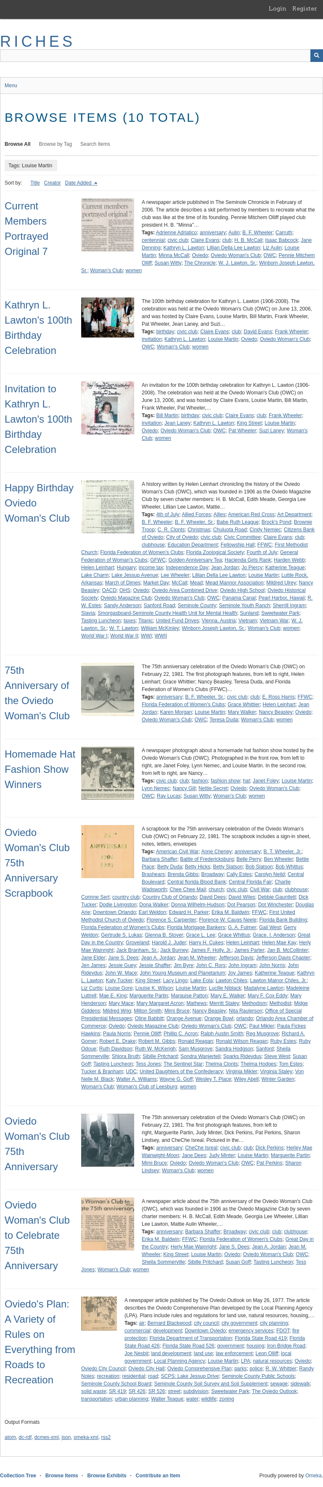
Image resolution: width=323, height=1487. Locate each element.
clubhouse (153, 545)
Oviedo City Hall (146, 1369)
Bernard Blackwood (169, 1323)
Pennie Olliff (147, 1034)
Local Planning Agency (179, 1361)
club (226, 240)
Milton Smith (148, 1011)
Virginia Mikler (241, 1071)
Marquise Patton (189, 996)
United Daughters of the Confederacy (181, 1071)
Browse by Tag (55, 144)
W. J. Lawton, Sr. (237, 263)
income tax (151, 568)
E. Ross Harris (278, 697)
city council (206, 1323)
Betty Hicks (197, 867)
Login (277, 8)
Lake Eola (202, 980)
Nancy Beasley (275, 712)
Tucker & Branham (102, 1071)
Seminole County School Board (116, 1384)
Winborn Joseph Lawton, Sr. (213, 628)
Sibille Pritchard (160, 1056)
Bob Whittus (289, 867)
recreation (108, 1376)
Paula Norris (117, 1034)
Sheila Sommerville (163, 1262)
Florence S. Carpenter (171, 920)
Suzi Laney (271, 431)
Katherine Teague (285, 568)
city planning (274, 1323)
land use (203, 1353)
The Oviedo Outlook (274, 1391)
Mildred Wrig (117, 1011)
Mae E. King (113, 996)
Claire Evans (205, 240)
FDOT (282, 1331)
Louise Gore (118, 988)
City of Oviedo (182, 537)
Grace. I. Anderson (274, 935)
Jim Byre (183, 965)
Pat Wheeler (242, 431)
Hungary (126, 568)
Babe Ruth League (238, 522)
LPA (245, 1361)
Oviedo (200, 255)
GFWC (158, 560)
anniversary (213, 233)
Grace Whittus (234, 935)
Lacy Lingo (175, 980)
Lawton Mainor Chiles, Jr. (278, 980)
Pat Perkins (269, 1163)
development (167, 1331)
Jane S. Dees (123, 958)
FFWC (264, 545)
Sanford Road (159, 605)
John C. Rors (210, 965)
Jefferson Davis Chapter (283, 958)
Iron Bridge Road (286, 1346)
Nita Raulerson (245, 1011)
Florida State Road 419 (260, 1338)
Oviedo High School (242, 590)
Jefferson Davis (236, 958)
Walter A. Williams (136, 1079)
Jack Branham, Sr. (137, 950)
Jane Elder (93, 958)
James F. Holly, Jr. (211, 950)
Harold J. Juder (169, 943)
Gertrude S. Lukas (121, 935)
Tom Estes (290, 1064)
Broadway (212, 874)
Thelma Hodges (258, 1064)
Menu (11, 85)
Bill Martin (167, 415)
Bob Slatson (259, 867)
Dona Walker (153, 905)
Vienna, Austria (219, 621)
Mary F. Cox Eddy (268, 996)
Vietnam (247, 621)
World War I (94, 636)
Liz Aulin (272, 248)
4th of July (167, 514)
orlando (244, 1018)
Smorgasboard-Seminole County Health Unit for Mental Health (167, 613)
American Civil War (177, 852)
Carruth (283, 233)
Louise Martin (223, 339)
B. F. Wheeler (257, 233)
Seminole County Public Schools (258, 1376)
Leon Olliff (267, 1353)
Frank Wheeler (291, 332)
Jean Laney (177, 423)
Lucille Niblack (225, 988)
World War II (124, 636)
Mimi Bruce (177, 1011)
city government (239, 1323)
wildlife (209, 1399)
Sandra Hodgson (234, 1049)
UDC (131, 1071)
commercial (137, 1331)
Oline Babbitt (149, 1018)
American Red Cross (251, 514)
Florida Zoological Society (215, 552)
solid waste (93, 1391)
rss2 (106, 1437)
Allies (220, 514)
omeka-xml (86, 1437)
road (153, 1376)
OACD (109, 590)
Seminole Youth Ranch (244, 605)
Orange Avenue (184, 1018)
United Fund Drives (177, 621)
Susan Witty (167, 263)
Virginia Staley (276, 1071)
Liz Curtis (91, 988)
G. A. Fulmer (242, 927)
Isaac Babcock (281, 240)
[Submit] (316, 55)
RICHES (37, 41)
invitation (152, 339)
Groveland (137, 943)
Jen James (93, 965)
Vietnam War (274, 621)
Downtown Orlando (114, 912)
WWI (146, 636)
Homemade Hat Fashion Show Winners (40, 769)
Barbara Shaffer (159, 859)
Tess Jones (148, 1064)
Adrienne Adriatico (176, 233)
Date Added (79, 183)
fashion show (225, 781)
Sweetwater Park (280, 613)
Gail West (270, 927)
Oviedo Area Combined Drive (184, 590)
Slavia (88, 613)
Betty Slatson (228, 867)
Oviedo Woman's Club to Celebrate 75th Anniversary (37, 1235)
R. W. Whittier (280, 1369)
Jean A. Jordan (158, 958)
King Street (249, 423)
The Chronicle (200, 263)
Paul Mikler (261, 1026)
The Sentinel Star (183, 1064)
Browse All (18, 144)
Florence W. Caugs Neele (228, 920)
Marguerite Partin (149, 996)
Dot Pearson (241, 905)
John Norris (272, 965)
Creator (52, 183)
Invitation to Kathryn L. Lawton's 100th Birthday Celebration (38, 419)
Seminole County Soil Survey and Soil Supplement (210, 1384)
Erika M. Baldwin (230, 912)
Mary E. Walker (228, 996)
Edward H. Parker (189, 912)
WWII (161, 636)
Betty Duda (169, 867)
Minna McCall (174, 255)
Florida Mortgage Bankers (196, 927)
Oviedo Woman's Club (236, 255)
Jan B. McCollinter (287, 950)
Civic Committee (242, 537)
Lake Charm (95, 575)
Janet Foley (266, 781)
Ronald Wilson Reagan (241, 1041)
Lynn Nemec (156, 788)
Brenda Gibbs (182, 874)
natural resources (272, 1361)
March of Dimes (122, 583)
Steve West (277, 1056)
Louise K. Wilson (154, 988)
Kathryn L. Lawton (183, 248)
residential (133, 1376)
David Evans (258, 332)
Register (304, 8)
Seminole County (197, 605)
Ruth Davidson (115, 1049)
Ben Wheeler (278, 859)
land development (171, 1353)
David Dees (213, 897)
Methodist (280, 1003)
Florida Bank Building (283, 920)
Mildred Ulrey (281, 583)
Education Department (192, 545)
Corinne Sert (95, 897)
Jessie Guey (122, 965)
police (255, 1369)
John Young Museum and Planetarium (182, 973)
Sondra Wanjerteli (200, 1056)
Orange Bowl (218, 1018)
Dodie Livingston (118, 905)
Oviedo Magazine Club (126, 598)
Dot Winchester (275, 905)
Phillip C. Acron (181, 1034)
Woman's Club (106, 270)
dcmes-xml (46, 1437)
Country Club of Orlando (169, 897)
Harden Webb (289, 560)
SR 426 (137, 1391)
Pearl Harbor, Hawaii (282, 598)
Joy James (240, 973)
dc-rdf (25, 1437)
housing (255, 1346)
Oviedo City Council (103, 1369)
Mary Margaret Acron (159, 1003)
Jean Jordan (225, 568)
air (142, 1323)
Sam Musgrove (195, 1049)
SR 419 (117, 1391)
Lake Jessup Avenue (134, 575)
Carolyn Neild (269, 874)
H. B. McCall (248, 240)
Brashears (153, 874)
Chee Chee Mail (187, 889)
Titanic (145, 621)
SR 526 (156, 1391)
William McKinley (160, 628)
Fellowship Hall (237, 545)
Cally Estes (239, 874)
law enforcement (234, 1353)
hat (246, 781)
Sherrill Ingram (289, 605)
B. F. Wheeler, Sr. (194, 522)
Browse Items (61, 1476)
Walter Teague (167, 1399)
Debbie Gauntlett (277, 897)
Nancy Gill (184, 788)
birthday (165, 332)
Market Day (156, 583)
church (216, 889)
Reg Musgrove (262, 1034)
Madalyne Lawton (263, 988)
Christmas (199, 530)
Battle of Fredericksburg (206, 859)
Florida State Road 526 (188, 1346)
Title (35, 183)
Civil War (260, 889)
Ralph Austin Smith (222, 1034)
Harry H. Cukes (206, 943)
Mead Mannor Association (234, 583)
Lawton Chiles (231, 980)
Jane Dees (194, 1155)
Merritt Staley (224, 1003)
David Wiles (241, 897)
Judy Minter (222, 1155)
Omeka (313, 1476)
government (230, 1346)
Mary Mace (121, 1003)
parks (240, 1369)
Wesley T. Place (213, 1079)
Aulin (234, 233)
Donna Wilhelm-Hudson (198, 905)
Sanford (265, 1049)
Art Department (294, 514)
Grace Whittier (244, 704)
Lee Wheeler (175, 575)
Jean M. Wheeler (197, 958)
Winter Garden (278, 1079)
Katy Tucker (119, 980)
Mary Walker (242, 712)
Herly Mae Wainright (193, 1247)
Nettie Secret (213, 788)
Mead (196, 583)
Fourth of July (262, 552)
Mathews (196, 1003)
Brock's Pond (276, 522)
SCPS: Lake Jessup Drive (190, 1376)
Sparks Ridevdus (242, 1056)
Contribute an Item (157, 1476)
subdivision (195, 1391)
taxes (130, 621)
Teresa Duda (223, 720)
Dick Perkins (270, 1148)
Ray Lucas (169, 796)
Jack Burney (174, 950)
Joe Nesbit (136, 1353)
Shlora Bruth (126, 1056)
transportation (96, 1399)
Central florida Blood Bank (196, 882)
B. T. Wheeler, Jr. (283, 852)
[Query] (161, 55)
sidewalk (300, 1384)
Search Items (95, 144)
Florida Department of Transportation (190, 1338)
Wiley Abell (246, 1079)
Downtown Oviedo (205, 1331)
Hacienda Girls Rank (248, 560)
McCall (179, 583)
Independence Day (187, 568)
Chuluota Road (230, 530)
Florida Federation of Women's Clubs (141, 552)
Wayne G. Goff (176, 1079)
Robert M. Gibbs (156, 1041)
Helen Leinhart (97, 568)
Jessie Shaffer (155, 965)
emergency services (251, 1331)
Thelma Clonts (221, 1064)
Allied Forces (196, 514)
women (133, 270)
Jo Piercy (252, 568)
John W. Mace (121, 973)
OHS (124, 590)
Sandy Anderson (122, 605)
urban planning (131, 1399)
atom (10, 1437)
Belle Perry (248, 859)
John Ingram (242, 965)
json (66, 1437)
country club (126, 897)
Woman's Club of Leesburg (146, 1087)
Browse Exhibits (106, 1476)
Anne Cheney (216, 852)
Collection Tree (18, 1476)
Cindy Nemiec (265, 530)
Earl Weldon (152, 912)
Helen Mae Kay (279, 943)
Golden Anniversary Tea (195, 560)
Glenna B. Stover (164, 935)
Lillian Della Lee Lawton (233, 248)
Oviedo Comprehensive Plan (199, 1369)
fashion (200, 781)
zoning (226, 1399)
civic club (177, 240)
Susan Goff (238, 1262)
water (192, 1399)
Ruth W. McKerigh (155, 1049)
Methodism (254, 1003)
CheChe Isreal (201, 1148)
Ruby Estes (283, 1041)
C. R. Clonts (171, 530)
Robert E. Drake (117, 1041)
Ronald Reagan (195, 1041)
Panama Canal (239, 598)
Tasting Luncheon (101, 621)
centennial (153, 240)
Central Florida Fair (250, 882)
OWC (270, 255)
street (174, 1391)
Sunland (249, 613)
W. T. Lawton (123, 628)
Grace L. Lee (200, 935)
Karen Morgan (176, 712)
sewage (279, 1384)
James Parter (249, 950)
